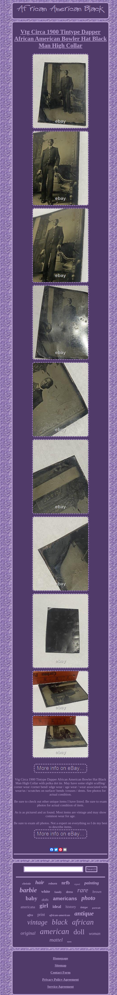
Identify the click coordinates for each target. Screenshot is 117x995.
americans (65, 898)
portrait (96, 907)
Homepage (60, 958)
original (28, 933)
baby (31, 898)
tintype (84, 907)
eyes (69, 941)
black (60, 922)
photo (88, 898)
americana (28, 907)
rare (82, 890)
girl (44, 905)
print (41, 914)
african (83, 922)
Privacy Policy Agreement (60, 979)
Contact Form (60, 972)
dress (69, 892)
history (71, 907)
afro (30, 915)
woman (94, 933)
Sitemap (60, 965)
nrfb (65, 882)
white (45, 891)
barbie (28, 890)
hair (39, 882)
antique (84, 913)
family (58, 892)
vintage (37, 922)
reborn (53, 883)
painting (91, 883)
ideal (57, 906)
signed (77, 884)
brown (96, 892)
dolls (45, 900)
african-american (59, 915)
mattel (56, 940)
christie (26, 883)
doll (79, 932)
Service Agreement (60, 986)
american (54, 931)
